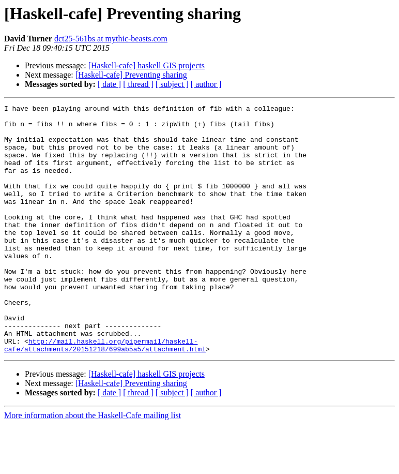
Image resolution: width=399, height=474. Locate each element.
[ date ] (109, 84)
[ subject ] (172, 84)
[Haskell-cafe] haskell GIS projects (146, 65)
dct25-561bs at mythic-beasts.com (110, 38)
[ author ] (206, 84)
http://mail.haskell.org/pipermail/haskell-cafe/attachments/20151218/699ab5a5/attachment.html (105, 393)
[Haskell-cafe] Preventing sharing (131, 74)
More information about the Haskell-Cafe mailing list (92, 465)
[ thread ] (138, 84)
